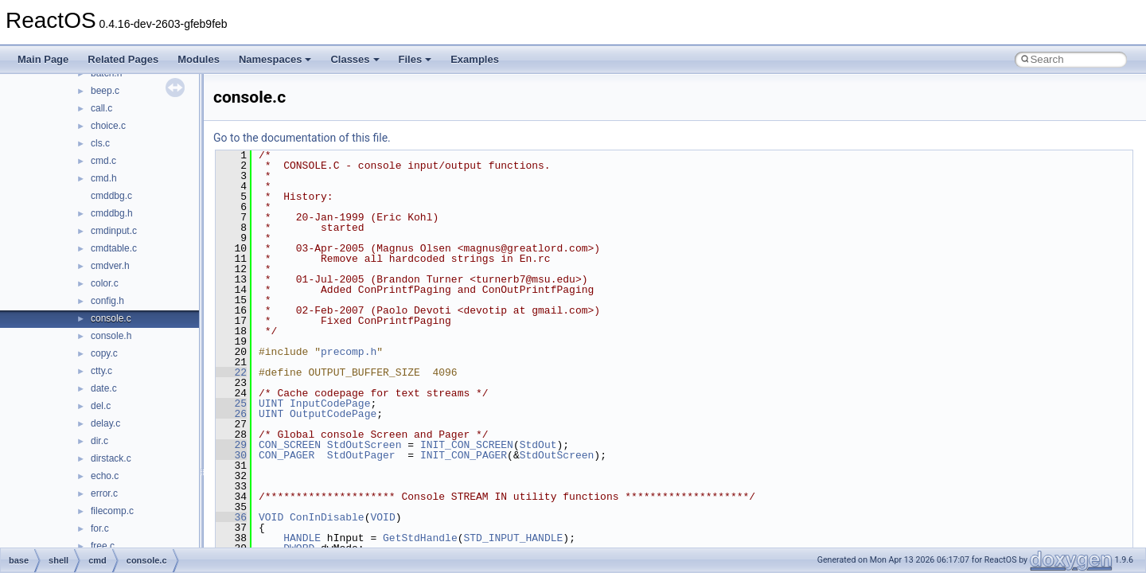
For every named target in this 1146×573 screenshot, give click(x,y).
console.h (111, 335)
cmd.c (103, 160)
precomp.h (348, 352)
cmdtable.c (114, 248)
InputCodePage (330, 403)
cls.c (100, 143)
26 (231, 414)
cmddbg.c (111, 195)
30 (231, 455)
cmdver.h (110, 265)
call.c (101, 108)
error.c (104, 493)
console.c (111, 318)
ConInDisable (327, 517)
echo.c (105, 475)
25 (231, 403)
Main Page (43, 59)
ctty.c (101, 370)
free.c (103, 546)
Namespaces (275, 59)
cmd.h (104, 178)
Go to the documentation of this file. (302, 137)
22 (231, 372)
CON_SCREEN (290, 445)
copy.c (104, 353)
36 (231, 517)
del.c (101, 405)
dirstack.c (111, 458)
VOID (271, 517)
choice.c (108, 125)
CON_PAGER (286, 455)
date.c (104, 388)
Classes (354, 59)
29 (231, 445)
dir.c (99, 440)
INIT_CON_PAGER (463, 455)
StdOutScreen (364, 445)
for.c (100, 528)
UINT (271, 403)
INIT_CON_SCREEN (466, 445)
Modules (198, 59)
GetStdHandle (420, 538)
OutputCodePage (333, 414)
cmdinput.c (114, 230)
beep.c (105, 90)
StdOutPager (361, 455)
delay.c (105, 423)
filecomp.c (112, 510)
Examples (474, 59)
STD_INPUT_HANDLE (513, 538)
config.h (107, 300)
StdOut (538, 445)
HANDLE (302, 538)
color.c (105, 283)
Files (415, 59)
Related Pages (123, 59)
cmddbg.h (112, 213)
